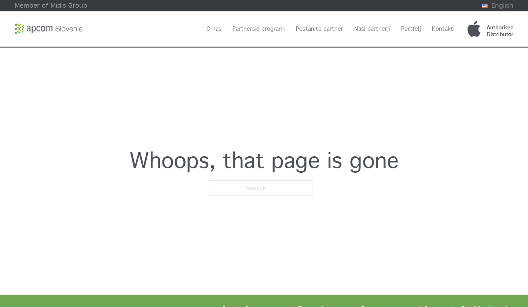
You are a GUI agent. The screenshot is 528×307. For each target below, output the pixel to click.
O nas (213, 28)
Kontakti (443, 28)
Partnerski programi (258, 28)
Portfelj (411, 28)
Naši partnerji (372, 28)
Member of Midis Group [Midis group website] (51, 5)
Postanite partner (319, 28)
